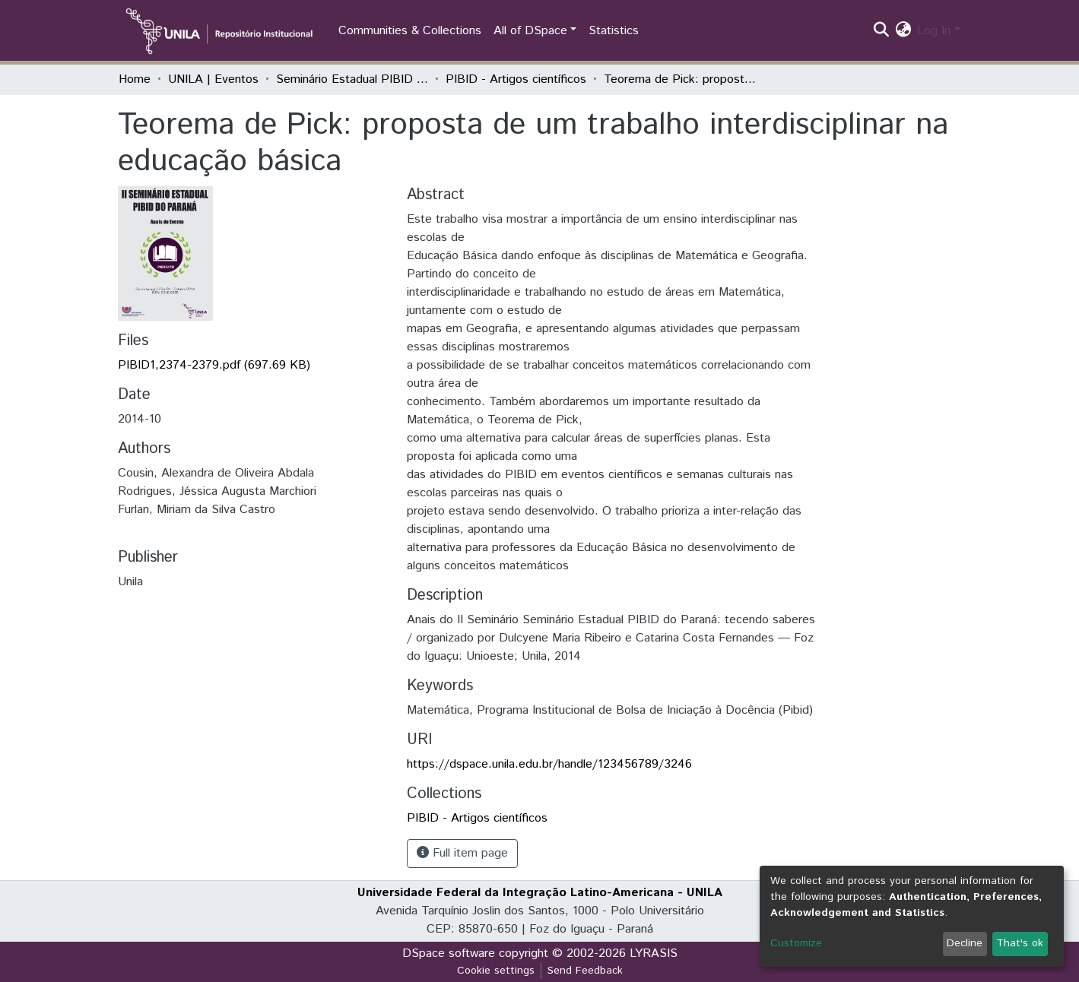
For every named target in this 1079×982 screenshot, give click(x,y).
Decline (964, 943)
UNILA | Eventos (213, 79)
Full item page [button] (462, 853)
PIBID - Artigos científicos (516, 79)
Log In (933, 31)
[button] (902, 31)
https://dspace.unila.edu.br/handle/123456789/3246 (549, 764)
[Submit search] (880, 31)
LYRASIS (654, 953)
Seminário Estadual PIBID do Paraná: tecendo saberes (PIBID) (352, 79)
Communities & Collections (409, 31)
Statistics (614, 31)
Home (135, 79)
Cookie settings (496, 970)
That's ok (1019, 943)
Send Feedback (585, 970)
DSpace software (448, 953)
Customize (796, 943)
